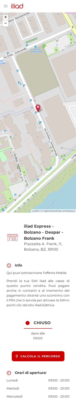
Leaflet (35, 210)
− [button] (5, 24)
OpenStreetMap (52, 210)
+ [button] (5, 18)
